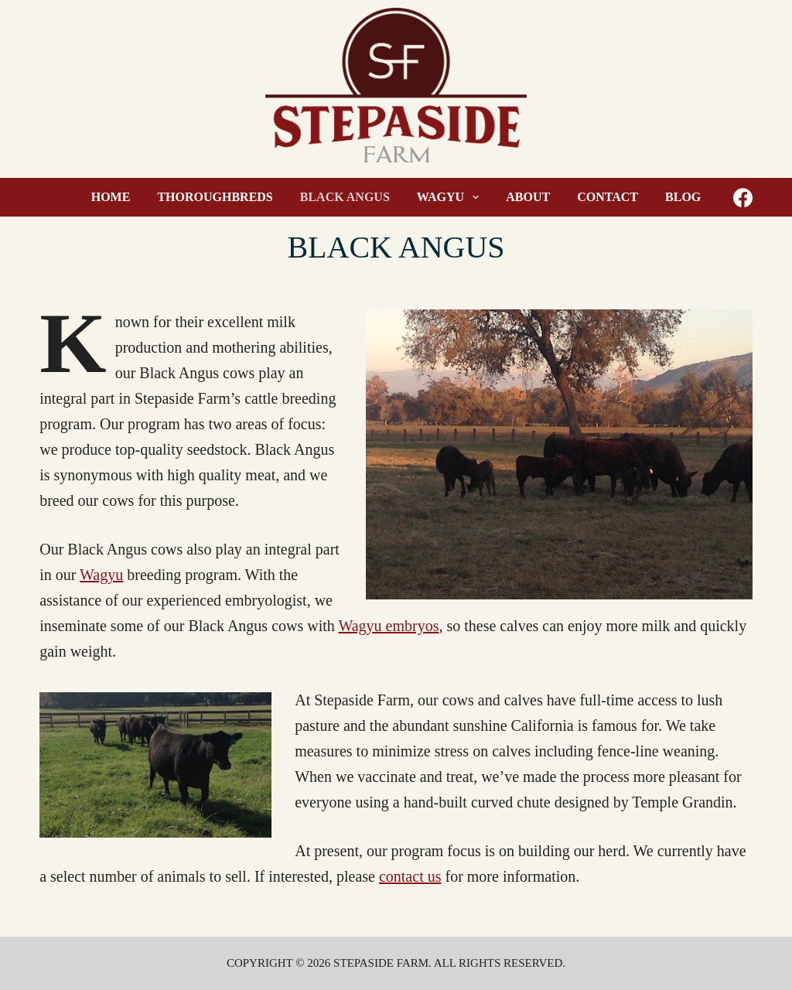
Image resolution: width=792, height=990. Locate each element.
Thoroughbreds (214, 196)
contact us (410, 876)
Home (111, 196)
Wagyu (451, 197)
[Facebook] (743, 197)
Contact (607, 196)
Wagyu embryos (388, 625)
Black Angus (345, 196)
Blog (683, 196)
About (528, 196)
